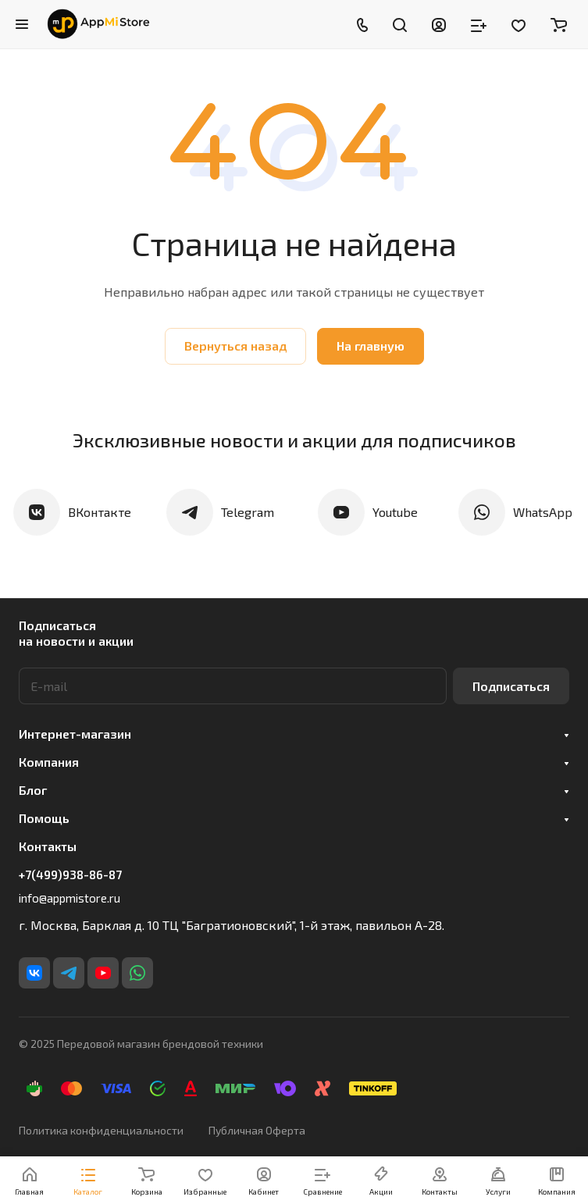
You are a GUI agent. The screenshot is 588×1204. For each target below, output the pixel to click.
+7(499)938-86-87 (70, 874)
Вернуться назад (235, 345)
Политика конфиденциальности (101, 1130)
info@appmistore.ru (69, 898)
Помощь (44, 817)
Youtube (395, 511)
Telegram (247, 511)
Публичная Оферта (256, 1130)
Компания (49, 761)
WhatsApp (542, 511)
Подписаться (511, 686)
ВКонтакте (99, 511)
